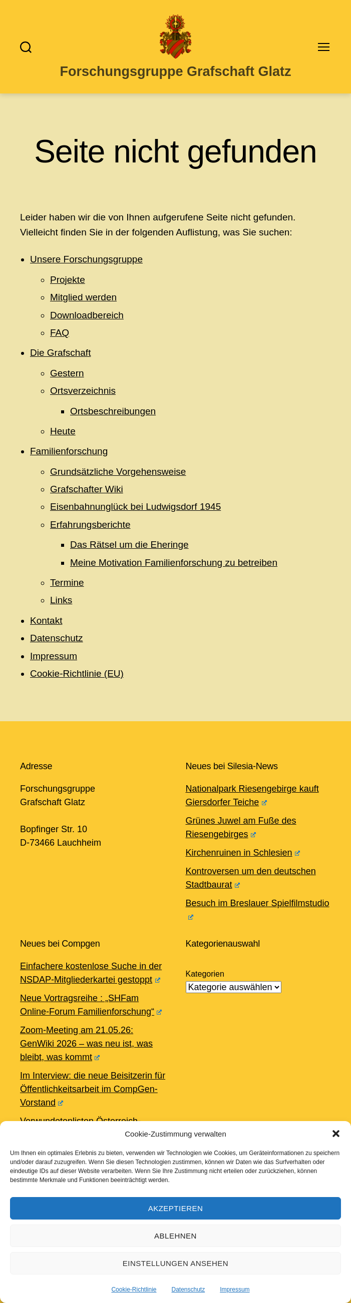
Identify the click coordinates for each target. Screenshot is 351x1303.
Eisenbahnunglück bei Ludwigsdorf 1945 (135, 506)
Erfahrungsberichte (90, 524)
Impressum (234, 1289)
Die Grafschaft (60, 352)
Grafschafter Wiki (86, 489)
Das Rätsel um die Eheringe (129, 544)
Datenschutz (188, 1289)
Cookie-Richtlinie (133, 1289)
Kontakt (46, 620)
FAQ (59, 332)
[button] (336, 1134)
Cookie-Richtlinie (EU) (77, 673)
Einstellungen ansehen (175, 1263)
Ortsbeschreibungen (113, 411)
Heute (63, 431)
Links (61, 600)
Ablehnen (175, 1236)
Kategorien (205, 974)
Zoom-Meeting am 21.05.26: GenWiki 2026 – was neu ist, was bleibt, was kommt (86, 1043)
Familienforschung (69, 451)
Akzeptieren (175, 1208)
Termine (67, 582)
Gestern (67, 373)
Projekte (67, 279)
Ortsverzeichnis (83, 390)
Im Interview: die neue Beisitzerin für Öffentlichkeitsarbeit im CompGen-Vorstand (92, 1089)
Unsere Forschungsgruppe (86, 259)
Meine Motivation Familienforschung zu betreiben (173, 562)
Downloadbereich (87, 315)
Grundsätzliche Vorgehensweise (118, 471)
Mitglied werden (83, 297)
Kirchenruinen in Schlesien (243, 853)
